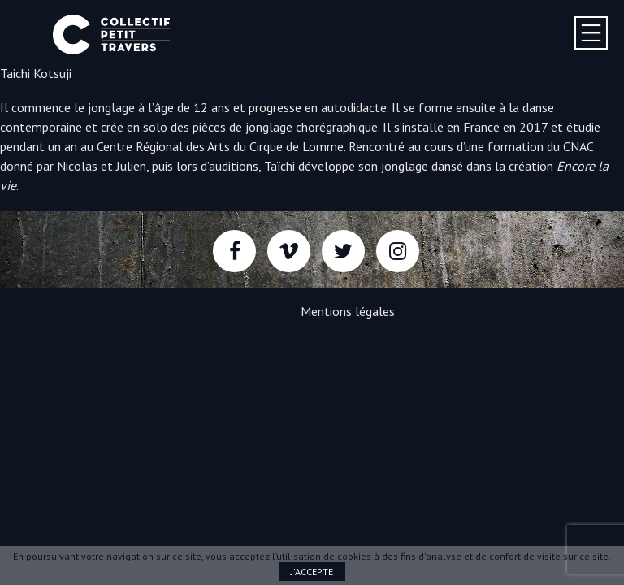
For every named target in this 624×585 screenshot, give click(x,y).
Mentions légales (348, 311)
